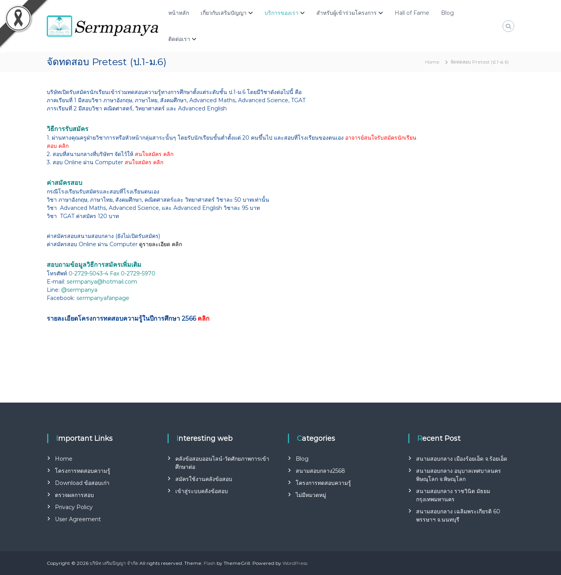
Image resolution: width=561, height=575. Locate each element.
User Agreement (78, 519)
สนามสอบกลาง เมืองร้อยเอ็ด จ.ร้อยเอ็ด (461, 458)
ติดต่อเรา (179, 39)
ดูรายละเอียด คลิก (160, 244)
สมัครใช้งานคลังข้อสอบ (203, 479)
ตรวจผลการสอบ (74, 495)
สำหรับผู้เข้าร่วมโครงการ (346, 12)
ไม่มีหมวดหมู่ (311, 495)
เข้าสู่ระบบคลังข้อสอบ (201, 491)
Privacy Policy (74, 507)
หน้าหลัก (178, 12)
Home (63, 458)
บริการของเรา (281, 12)
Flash (209, 563)
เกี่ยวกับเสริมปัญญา (224, 12)
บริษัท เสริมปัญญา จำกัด (114, 563)
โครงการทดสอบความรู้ (82, 470)
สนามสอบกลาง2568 (320, 470)
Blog (447, 12)
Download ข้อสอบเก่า (82, 482)
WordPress (294, 563)
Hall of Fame (412, 12)
